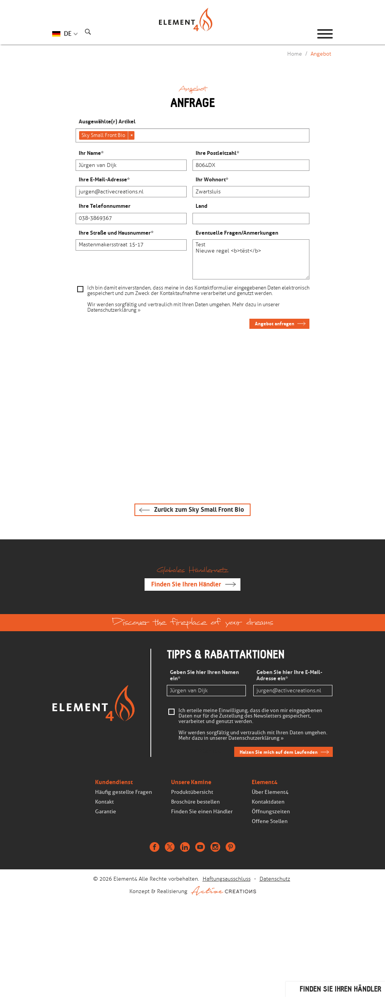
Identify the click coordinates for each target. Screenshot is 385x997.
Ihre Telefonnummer (105, 206)
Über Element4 (270, 792)
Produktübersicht (192, 792)
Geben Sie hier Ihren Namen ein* (204, 675)
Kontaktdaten (268, 802)
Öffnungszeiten (271, 811)
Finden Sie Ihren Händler (186, 584)
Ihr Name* (91, 153)
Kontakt (104, 802)
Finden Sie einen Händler (202, 811)
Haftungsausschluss (227, 879)
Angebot (321, 54)
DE (68, 33)
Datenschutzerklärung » (114, 310)
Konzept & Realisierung (192, 890)
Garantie (105, 811)
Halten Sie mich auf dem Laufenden (279, 752)
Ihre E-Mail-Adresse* (104, 180)
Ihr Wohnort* (212, 180)
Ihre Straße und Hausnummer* (116, 233)
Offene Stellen (270, 821)
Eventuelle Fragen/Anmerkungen (237, 233)
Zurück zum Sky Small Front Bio (199, 509)
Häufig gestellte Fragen (123, 792)
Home (294, 54)
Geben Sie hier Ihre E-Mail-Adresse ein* (289, 675)
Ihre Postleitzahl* (217, 153)
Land (201, 206)
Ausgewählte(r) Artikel (107, 122)
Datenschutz (275, 879)
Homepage (192, 33)
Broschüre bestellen (195, 802)
